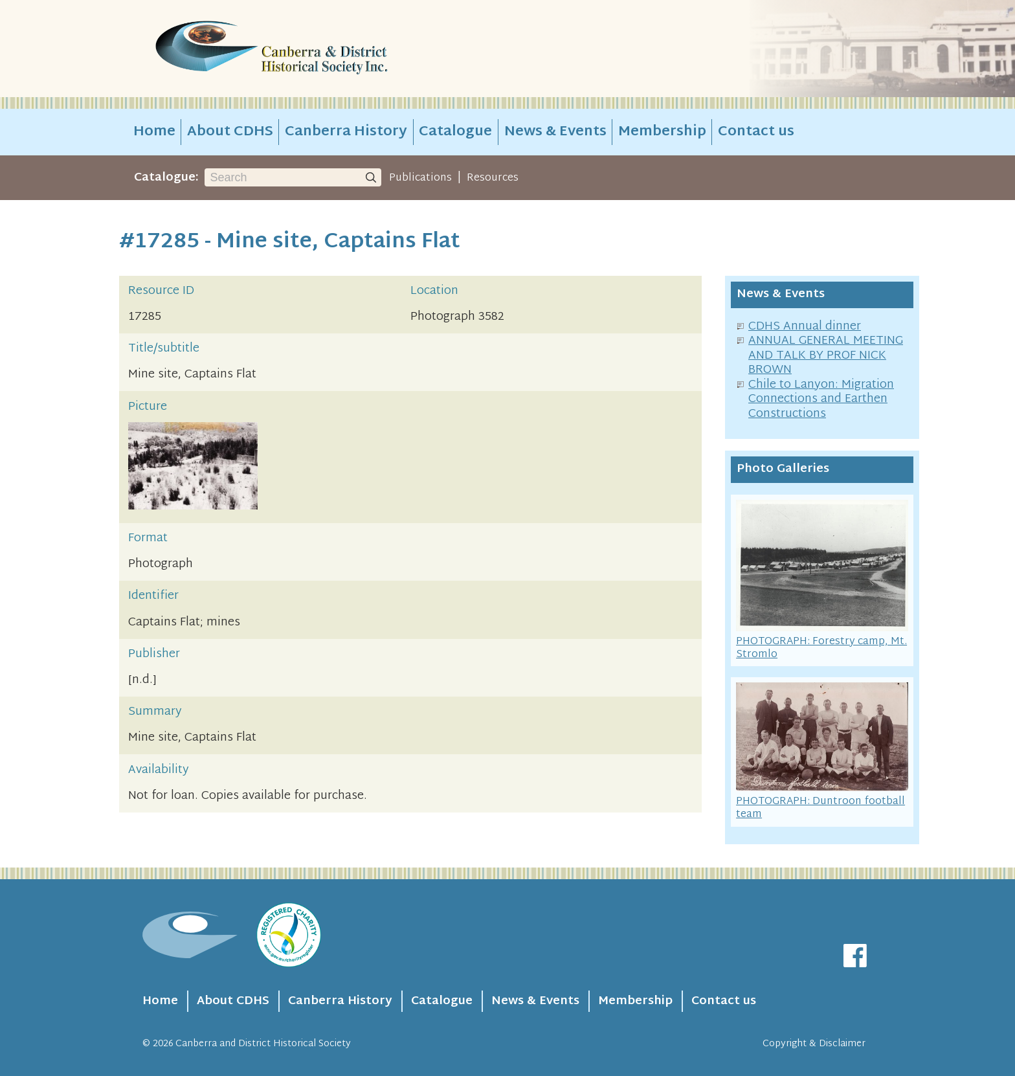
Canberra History (346, 132)
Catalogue (455, 132)
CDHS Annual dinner (804, 326)
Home (154, 132)
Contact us (756, 132)
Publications (420, 178)
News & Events (555, 132)
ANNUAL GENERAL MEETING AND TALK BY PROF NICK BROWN (825, 355)
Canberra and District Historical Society (263, 1044)
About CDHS (230, 132)
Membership (662, 132)
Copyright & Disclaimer (814, 1044)
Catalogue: (166, 177)
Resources (493, 178)
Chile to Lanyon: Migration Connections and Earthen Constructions (821, 399)
